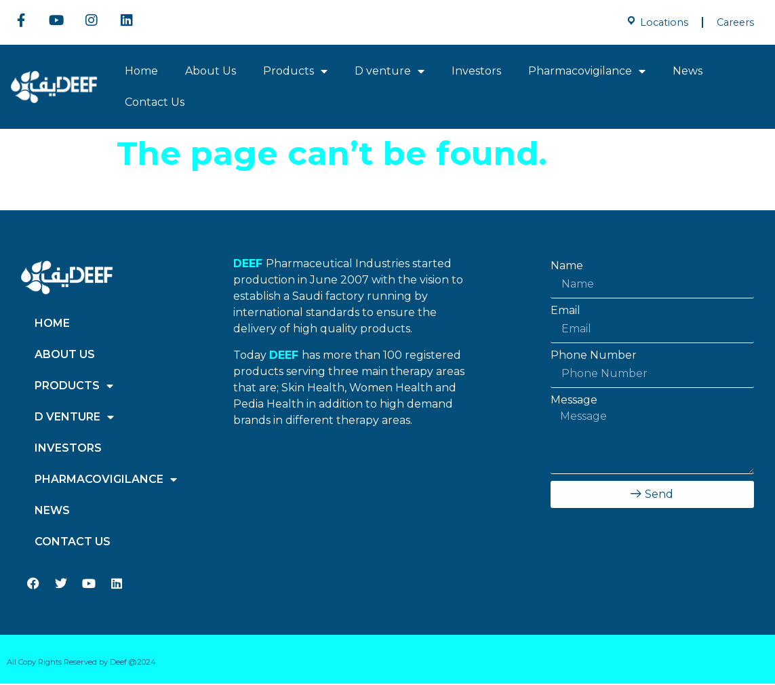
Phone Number (594, 356)
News (687, 72)
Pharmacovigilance (586, 72)
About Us (210, 72)
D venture (389, 72)
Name (567, 267)
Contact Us (154, 103)
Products (295, 72)
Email (565, 312)
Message (574, 401)
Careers (735, 22)
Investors (476, 72)
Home (141, 72)
